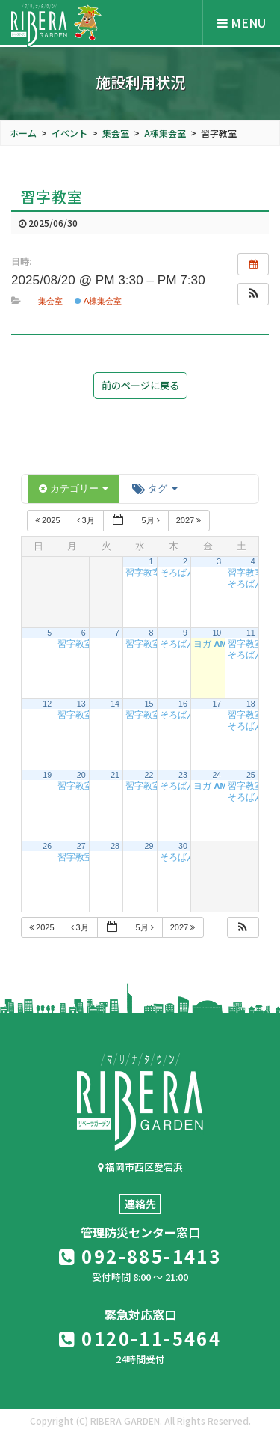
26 (47, 845)
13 (81, 703)
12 (47, 703)
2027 (190, 520)
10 (216, 632)
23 (182, 774)
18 (250, 703)
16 (182, 703)
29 (149, 845)
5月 (152, 520)
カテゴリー (73, 488)
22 (149, 774)
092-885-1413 (140, 1256)
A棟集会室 (98, 300)
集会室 (50, 300)
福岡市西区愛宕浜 (140, 1167)
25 (250, 774)
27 (81, 845)
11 (250, 632)
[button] (253, 294)
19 (47, 774)
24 (216, 774)
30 (182, 845)
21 (115, 774)
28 (115, 845)
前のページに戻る (140, 385)
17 (216, 703)
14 (115, 703)
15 (149, 703)
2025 (49, 520)
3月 (87, 520)
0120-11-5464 (140, 1338)
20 (81, 774)
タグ (154, 488)
